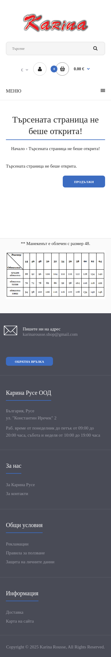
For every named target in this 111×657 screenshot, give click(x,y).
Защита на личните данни (30, 561)
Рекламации (17, 544)
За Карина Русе (20, 484)
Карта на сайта (20, 621)
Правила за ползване (25, 553)
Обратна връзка (29, 361)
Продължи (84, 182)
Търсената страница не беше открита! (64, 148)
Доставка (14, 612)
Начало (18, 148)
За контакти (17, 493)
